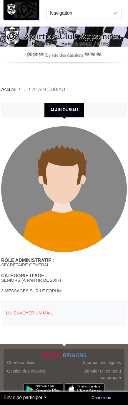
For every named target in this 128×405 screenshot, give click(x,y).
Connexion (101, 397)
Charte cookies (21, 362)
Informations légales (102, 362)
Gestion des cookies (26, 371)
